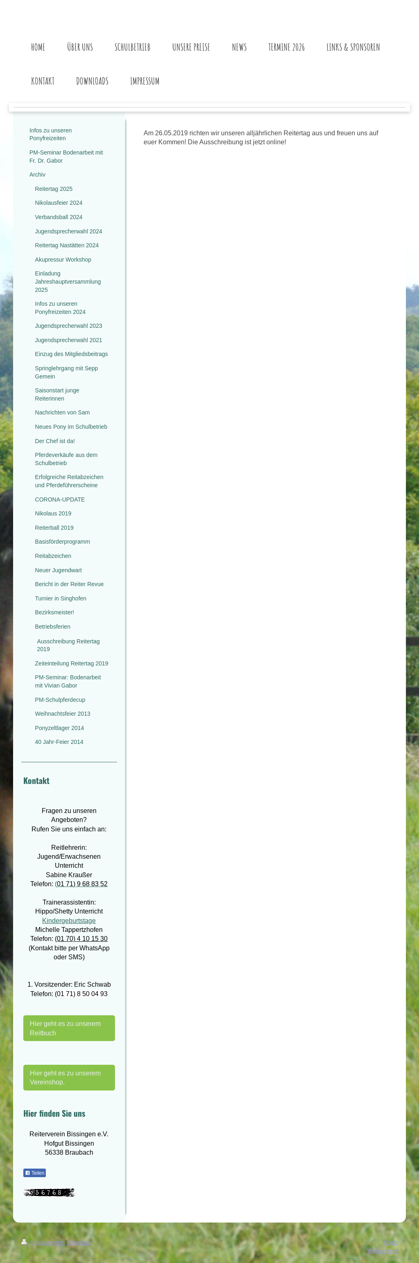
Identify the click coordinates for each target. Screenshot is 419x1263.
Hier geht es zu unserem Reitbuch (65, 1028)
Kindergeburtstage (69, 920)
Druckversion (43, 1242)
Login (391, 1242)
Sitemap (78, 1242)
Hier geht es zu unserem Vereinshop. (65, 1077)
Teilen (34, 1173)
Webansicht (382, 1250)
